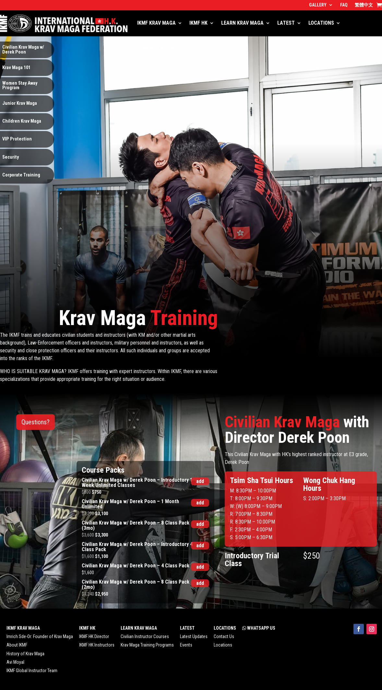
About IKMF (16, 645)
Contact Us (224, 636)
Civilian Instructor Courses (145, 636)
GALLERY (318, 5)
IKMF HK (198, 23)
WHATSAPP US (156, 48)
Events (186, 645)
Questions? (35, 422)
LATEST (286, 23)
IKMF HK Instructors (96, 645)
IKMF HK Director (94, 636)
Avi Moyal (15, 662)
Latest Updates (194, 636)
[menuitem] (364, 6)
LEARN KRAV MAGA (242, 23)
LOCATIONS (321, 23)
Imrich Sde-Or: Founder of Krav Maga (39, 636)
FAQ (344, 5)
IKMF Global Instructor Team (31, 670)
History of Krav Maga (25, 653)
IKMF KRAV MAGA (156, 23)
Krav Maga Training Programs (147, 645)
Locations (223, 645)
